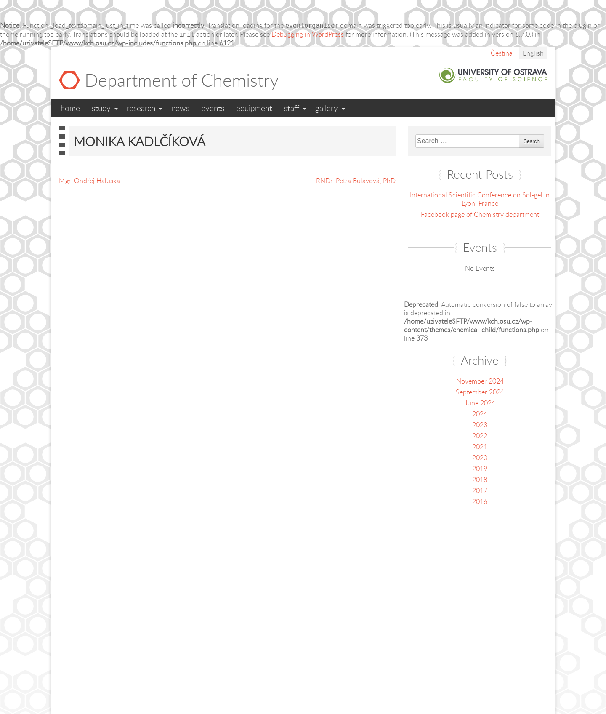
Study (101, 108)
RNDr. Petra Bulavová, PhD (356, 180)
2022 (479, 435)
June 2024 (480, 403)
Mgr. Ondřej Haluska (89, 180)
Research (141, 108)
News (180, 108)
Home (70, 108)
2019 (479, 468)
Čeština (502, 53)
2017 (479, 490)
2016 (479, 501)
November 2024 (480, 381)
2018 (479, 479)
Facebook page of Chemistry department (480, 214)
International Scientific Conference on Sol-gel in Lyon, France (480, 199)
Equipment (254, 108)
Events (212, 108)
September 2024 (480, 392)
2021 (479, 446)
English (533, 53)
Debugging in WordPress (307, 34)
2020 (479, 457)
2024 (479, 413)
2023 (479, 424)
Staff (291, 108)
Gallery (326, 108)
